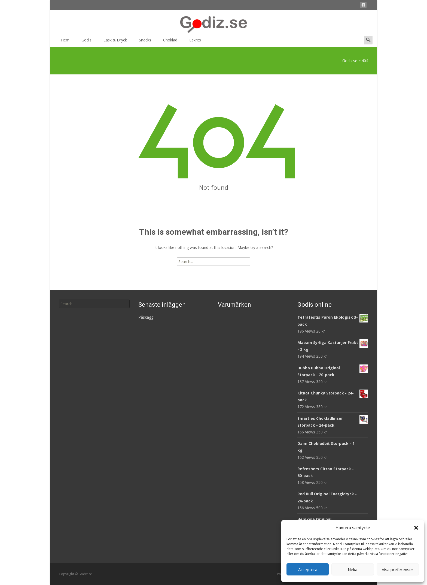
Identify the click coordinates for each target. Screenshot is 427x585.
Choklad (170, 41)
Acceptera (307, 569)
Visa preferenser (397, 569)
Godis (86, 41)
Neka (352, 569)
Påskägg (145, 317)
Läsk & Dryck (115, 41)
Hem (65, 41)
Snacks (145, 41)
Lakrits (195, 41)
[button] (416, 527)
